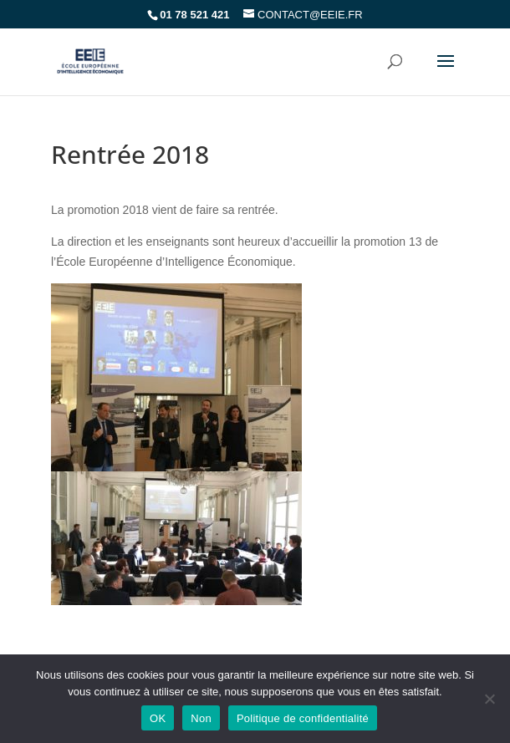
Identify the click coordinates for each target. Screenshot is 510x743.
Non (201, 718)
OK (158, 718)
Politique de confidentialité (303, 718)
